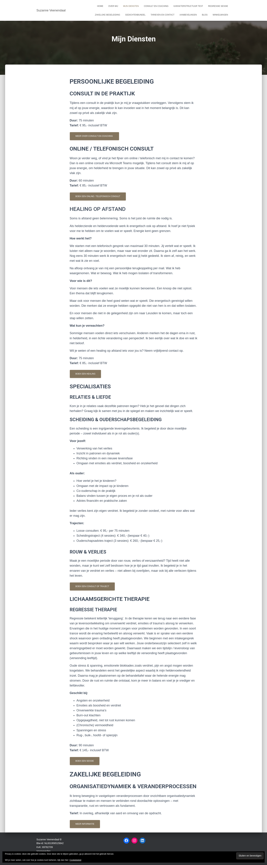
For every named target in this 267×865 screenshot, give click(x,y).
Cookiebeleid (75, 860)
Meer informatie (84, 824)
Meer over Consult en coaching (94, 136)
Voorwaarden (43, 851)
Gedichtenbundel (135, 15)
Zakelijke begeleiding (107, 15)
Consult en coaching (156, 6)
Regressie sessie (218, 6)
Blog (205, 15)
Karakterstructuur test (188, 6)
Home (100, 6)
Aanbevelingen (188, 15)
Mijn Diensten (131, 6)
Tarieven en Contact (163, 15)
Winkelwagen (220, 15)
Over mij (113, 6)
